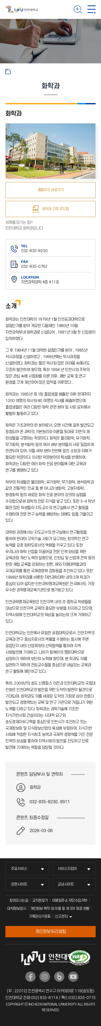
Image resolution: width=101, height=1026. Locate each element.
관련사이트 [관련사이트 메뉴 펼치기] (19, 884)
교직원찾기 (40, 900)
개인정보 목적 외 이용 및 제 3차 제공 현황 (59, 909)
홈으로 (8, 71)
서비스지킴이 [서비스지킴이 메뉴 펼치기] (67, 869)
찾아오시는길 (18, 900)
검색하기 (78, 9)
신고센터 (61, 916)
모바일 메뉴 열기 (92, 9)
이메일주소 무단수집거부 (69, 900)
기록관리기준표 (40, 916)
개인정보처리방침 (50, 931)
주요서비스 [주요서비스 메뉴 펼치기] (19, 869)
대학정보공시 (16, 909)
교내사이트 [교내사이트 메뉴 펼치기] (66, 884)
